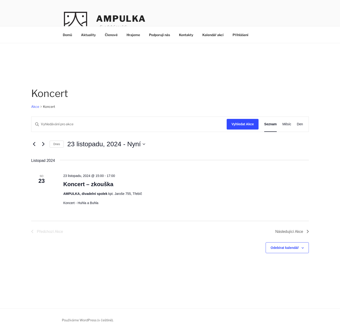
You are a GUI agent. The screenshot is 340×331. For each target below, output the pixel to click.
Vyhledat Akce (242, 124)
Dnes (56, 144)
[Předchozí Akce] (34, 144)
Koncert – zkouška (88, 184)
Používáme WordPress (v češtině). (88, 320)
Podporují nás (159, 35)
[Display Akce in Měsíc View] (286, 124)
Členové (111, 35)
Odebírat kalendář (285, 248)
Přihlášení (240, 35)
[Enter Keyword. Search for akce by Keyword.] (129, 124)
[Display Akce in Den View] (300, 124)
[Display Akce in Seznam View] (270, 124)
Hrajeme (133, 35)
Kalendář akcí (213, 35)
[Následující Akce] (43, 144)
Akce (35, 107)
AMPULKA (121, 18)
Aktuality (88, 35)
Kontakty (186, 35)
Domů (67, 35)
